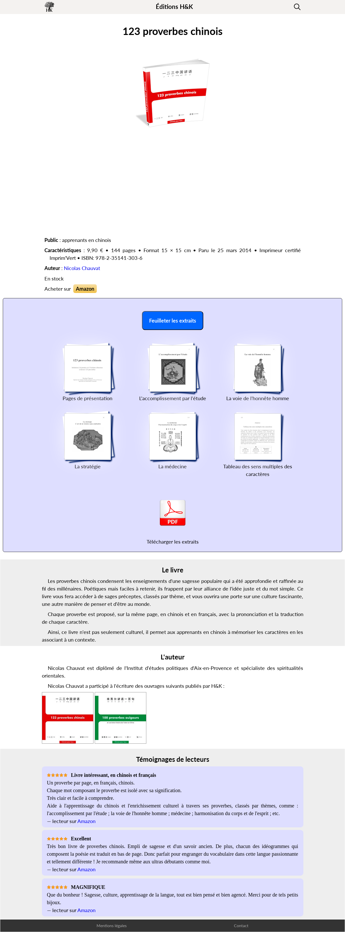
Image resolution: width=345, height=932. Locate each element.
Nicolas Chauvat (82, 268)
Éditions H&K (174, 6)
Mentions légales (112, 925)
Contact (241, 925)
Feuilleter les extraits (172, 320)
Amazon (85, 289)
